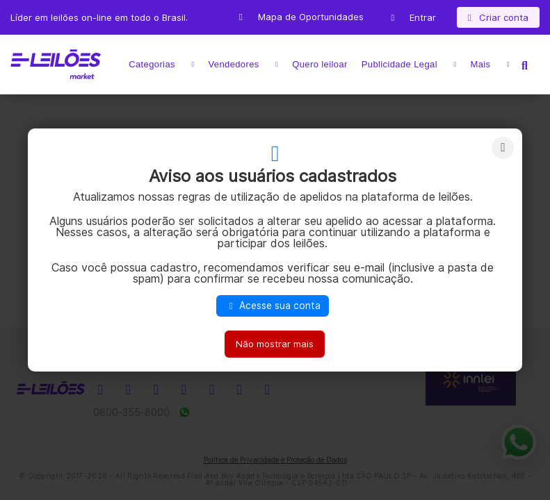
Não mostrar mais (275, 343)
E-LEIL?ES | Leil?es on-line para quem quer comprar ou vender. (55, 64)
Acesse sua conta (273, 305)
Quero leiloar (320, 64)
